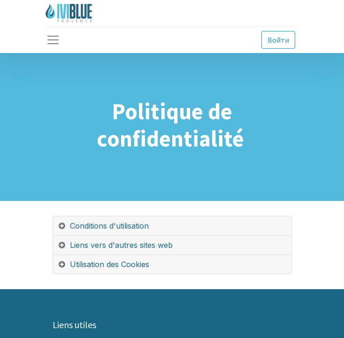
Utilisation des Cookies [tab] (109, 264)
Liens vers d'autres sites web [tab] (121, 245)
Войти (278, 40)
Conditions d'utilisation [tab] (109, 225)
